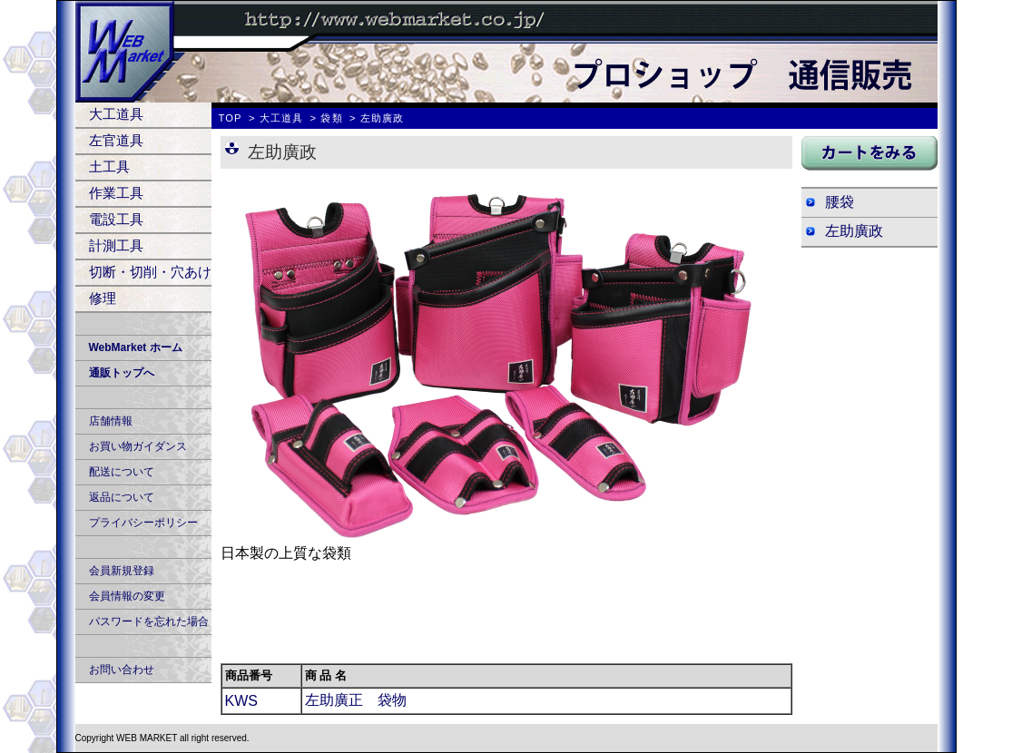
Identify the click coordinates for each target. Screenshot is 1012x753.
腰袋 (839, 202)
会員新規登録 (121, 570)
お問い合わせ (121, 669)
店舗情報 (111, 421)
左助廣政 (854, 231)
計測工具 (116, 245)
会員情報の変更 (127, 596)
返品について (121, 497)
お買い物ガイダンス (138, 446)
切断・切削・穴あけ (150, 271)
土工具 (109, 166)
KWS (241, 701)
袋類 (331, 117)
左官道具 (116, 140)
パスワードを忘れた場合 (149, 621)
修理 (102, 298)
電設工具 (116, 219)
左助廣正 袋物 (356, 700)
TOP (230, 117)
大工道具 (116, 114)
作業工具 (116, 192)
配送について (121, 471)
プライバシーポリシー (143, 522)
